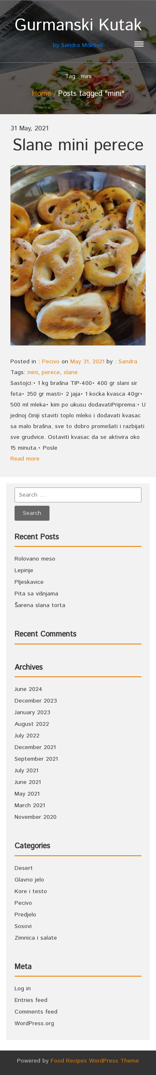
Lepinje (24, 570)
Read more (25, 459)
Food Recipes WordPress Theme (95, 1061)
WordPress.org (34, 1023)
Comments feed (36, 1012)
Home (41, 93)
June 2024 (28, 689)
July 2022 (27, 736)
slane (71, 372)
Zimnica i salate (36, 938)
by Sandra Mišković (78, 32)
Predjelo (25, 915)
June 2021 (28, 782)
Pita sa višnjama (36, 594)
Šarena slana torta (40, 605)
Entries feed (31, 1000)
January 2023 (32, 712)
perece (51, 372)
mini (32, 372)
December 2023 (36, 701)
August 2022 (32, 724)
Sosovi (23, 926)
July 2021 (26, 770)
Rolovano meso (35, 559)
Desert (24, 868)
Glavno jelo (29, 880)
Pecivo (50, 362)
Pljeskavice (29, 582)
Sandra (128, 362)
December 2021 (35, 747)
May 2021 (27, 794)
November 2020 (36, 817)
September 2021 (36, 759)
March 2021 (30, 805)
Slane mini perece (78, 145)
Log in (23, 988)
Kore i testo (31, 891)
